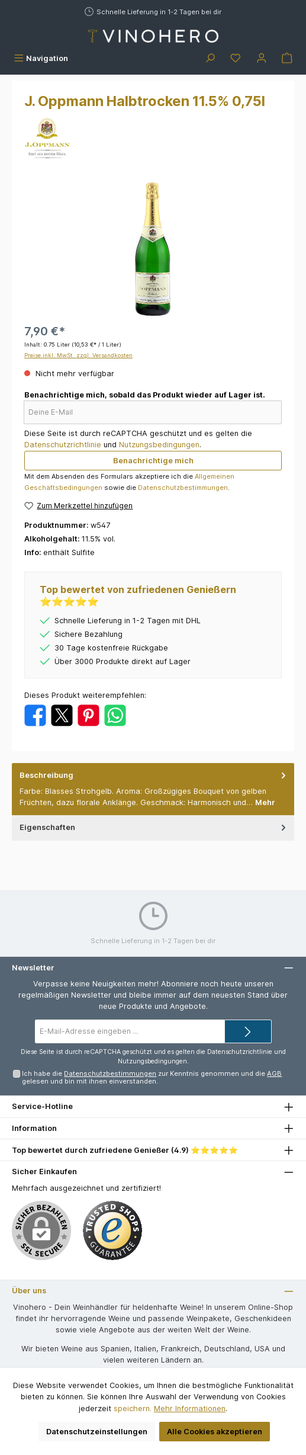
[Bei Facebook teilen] (35, 714)
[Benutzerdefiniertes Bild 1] (112, 1230)
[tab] (153, 789)
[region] (153, 249)
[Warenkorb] (287, 58)
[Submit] (248, 1031)
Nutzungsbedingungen (159, 444)
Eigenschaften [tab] (154, 827)
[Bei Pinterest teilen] (88, 714)
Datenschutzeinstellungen (96, 1431)
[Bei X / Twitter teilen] (62, 714)
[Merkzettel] (236, 58)
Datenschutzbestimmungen (183, 487)
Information (34, 1128)
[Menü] (41, 58)
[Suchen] (210, 58)
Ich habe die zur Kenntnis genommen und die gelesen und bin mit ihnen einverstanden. (152, 1077)
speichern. (133, 1408)
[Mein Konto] (262, 58)
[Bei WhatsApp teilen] (115, 714)
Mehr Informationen (190, 1408)
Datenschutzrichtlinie (62, 444)
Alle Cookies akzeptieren (214, 1431)
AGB (274, 1073)
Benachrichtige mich (153, 460)
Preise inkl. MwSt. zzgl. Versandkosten (78, 355)
